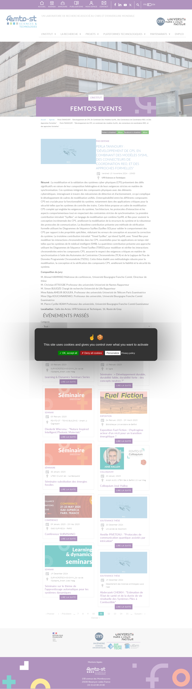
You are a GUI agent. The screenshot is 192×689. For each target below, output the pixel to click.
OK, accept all (68, 353)
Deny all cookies (92, 353)
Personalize (112, 353)
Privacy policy (128, 353)
